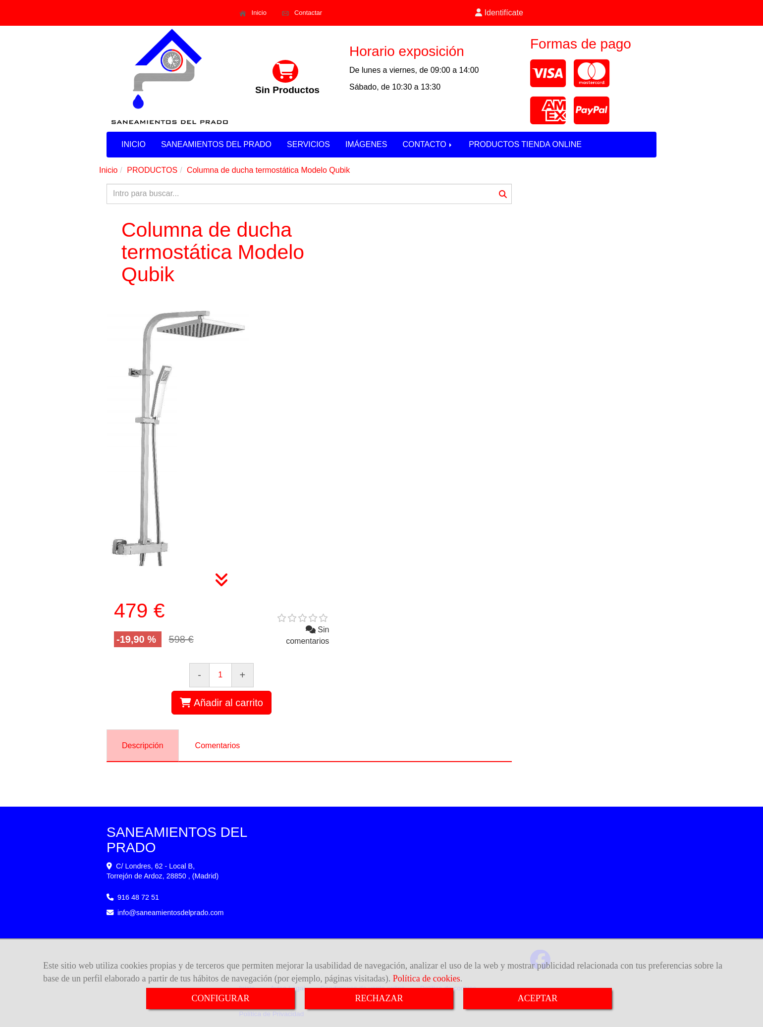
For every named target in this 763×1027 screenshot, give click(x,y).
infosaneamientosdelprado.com (170, 913)
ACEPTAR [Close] (538, 998)
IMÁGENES (366, 144)
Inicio (253, 13)
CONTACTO (427, 144)
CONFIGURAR (220, 998)
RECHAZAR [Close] (379, 998)
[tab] (143, 745)
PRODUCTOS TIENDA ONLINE (525, 144)
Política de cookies (426, 978)
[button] (499, 13)
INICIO (133, 144)
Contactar (302, 13)
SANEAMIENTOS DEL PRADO (216, 144)
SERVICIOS (308, 144)
